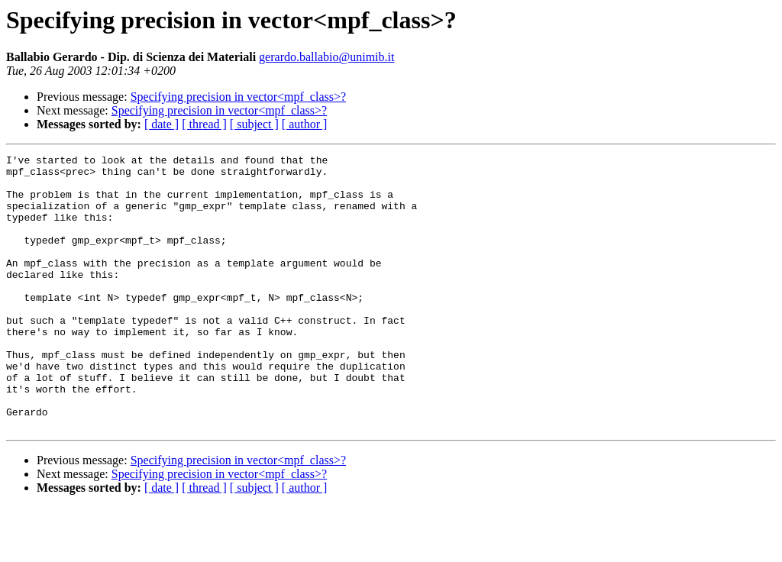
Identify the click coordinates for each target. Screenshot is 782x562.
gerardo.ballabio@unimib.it (326, 56)
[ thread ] (204, 124)
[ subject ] (254, 124)
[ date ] (161, 124)
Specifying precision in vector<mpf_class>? (238, 96)
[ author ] (305, 124)
